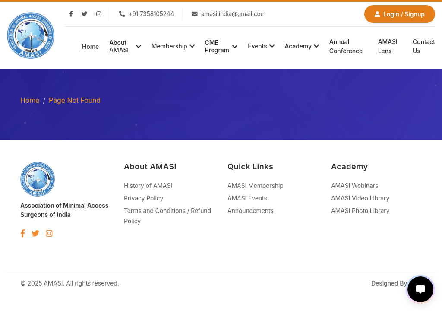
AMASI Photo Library (360, 210)
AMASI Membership (255, 185)
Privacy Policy (143, 198)
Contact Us (424, 46)
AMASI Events (247, 198)
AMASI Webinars (354, 185)
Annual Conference (346, 46)
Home (90, 46)
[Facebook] (71, 14)
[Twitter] (84, 14)
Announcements (250, 210)
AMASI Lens (388, 46)
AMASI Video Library (360, 198)
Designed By (396, 283)
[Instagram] (99, 14)
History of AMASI (148, 185)
